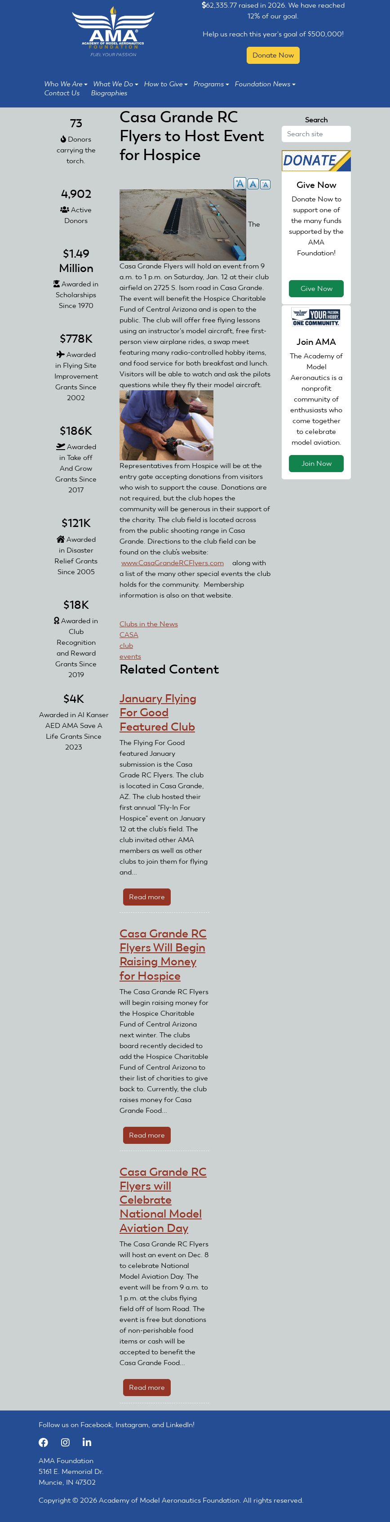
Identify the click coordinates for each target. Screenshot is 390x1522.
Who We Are (66, 84)
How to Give (166, 84)
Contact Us (62, 93)
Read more (150, 899)
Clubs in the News (149, 624)
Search (316, 120)
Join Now (316, 463)
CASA (129, 634)
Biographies (109, 93)
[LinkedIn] (90, 1442)
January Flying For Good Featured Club (158, 712)
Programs (211, 84)
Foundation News (265, 84)
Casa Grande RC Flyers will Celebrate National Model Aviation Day (163, 1200)
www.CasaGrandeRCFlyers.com (175, 562)
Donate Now (273, 55)
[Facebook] (48, 1442)
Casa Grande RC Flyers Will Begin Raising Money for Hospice (163, 955)
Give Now (316, 288)
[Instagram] (69, 1442)
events (130, 656)
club (126, 645)
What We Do (115, 84)
